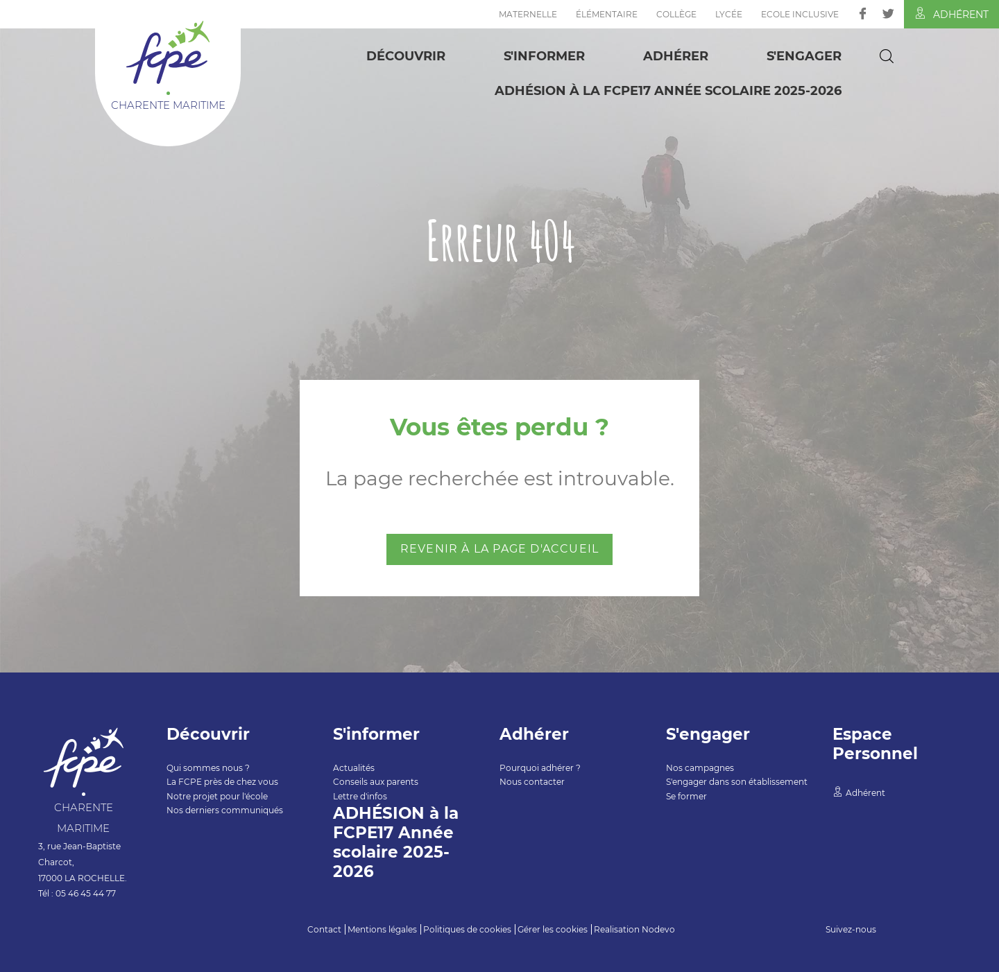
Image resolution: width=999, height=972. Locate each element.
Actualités (354, 768)
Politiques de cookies (467, 929)
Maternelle (528, 14)
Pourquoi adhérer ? (540, 768)
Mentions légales (382, 929)
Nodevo (658, 929)
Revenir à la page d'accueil (499, 548)
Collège (676, 14)
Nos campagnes (700, 768)
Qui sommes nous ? (208, 768)
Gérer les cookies (553, 929)
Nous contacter (532, 781)
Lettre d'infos (360, 796)
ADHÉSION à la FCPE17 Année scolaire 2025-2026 (668, 90)
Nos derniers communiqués (224, 810)
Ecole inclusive (800, 14)
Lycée (728, 14)
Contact (324, 929)
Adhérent (951, 14)
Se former (686, 796)
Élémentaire (607, 14)
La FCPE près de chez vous (222, 781)
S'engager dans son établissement (737, 781)
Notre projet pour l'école (217, 796)
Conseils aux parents (375, 781)
